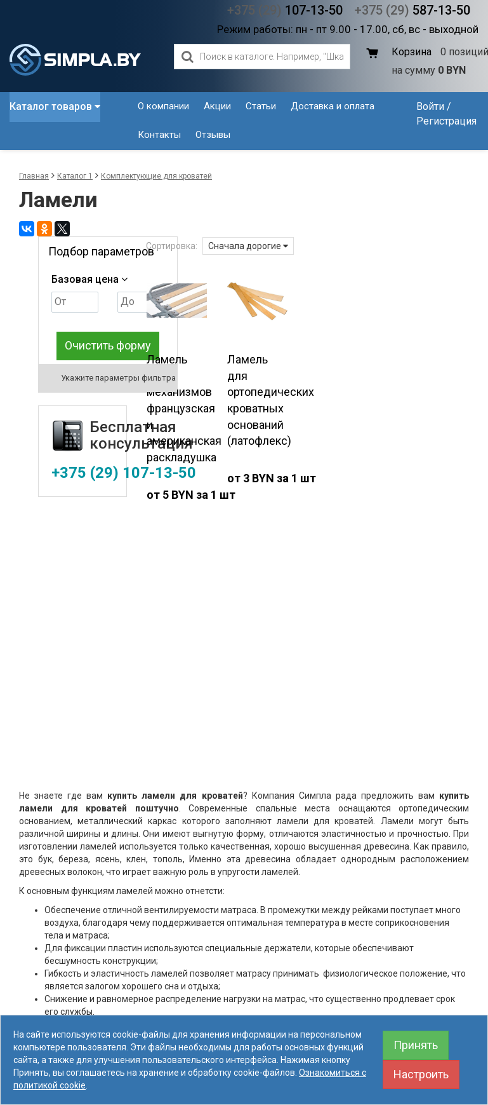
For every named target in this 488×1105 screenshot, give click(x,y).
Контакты (159, 134)
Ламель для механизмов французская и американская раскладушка (184, 408)
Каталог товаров (55, 106)
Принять (415, 1045)
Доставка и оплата (332, 106)
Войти (430, 106)
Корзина (412, 52)
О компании (163, 106)
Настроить (421, 1074)
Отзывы (212, 134)
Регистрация (446, 121)
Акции (217, 106)
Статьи (261, 106)
